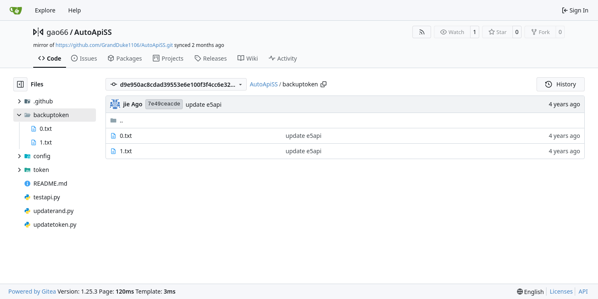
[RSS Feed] (421, 32)
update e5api (203, 104)
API (583, 291)
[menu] (530, 292)
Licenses (561, 291)
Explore (45, 10)
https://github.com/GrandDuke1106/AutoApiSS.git (114, 45)
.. (116, 120)
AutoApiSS (93, 32)
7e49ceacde (164, 104)
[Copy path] (323, 84)
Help (74, 10)
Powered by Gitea (32, 291)
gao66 (58, 32)
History (560, 84)
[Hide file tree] (20, 84)
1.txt (126, 151)
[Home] (15, 10)
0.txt (126, 136)
